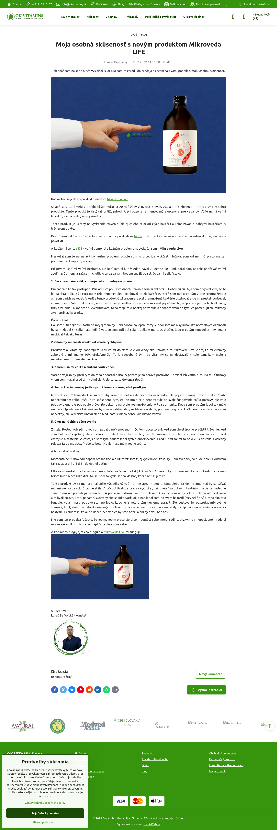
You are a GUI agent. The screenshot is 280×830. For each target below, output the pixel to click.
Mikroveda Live (117, 199)
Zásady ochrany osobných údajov (164, 818)
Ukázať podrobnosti (45, 822)
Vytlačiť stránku (206, 690)
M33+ (138, 236)
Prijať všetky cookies (45, 813)
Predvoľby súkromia (129, 818)
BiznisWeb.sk (152, 824)
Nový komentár (210, 674)
